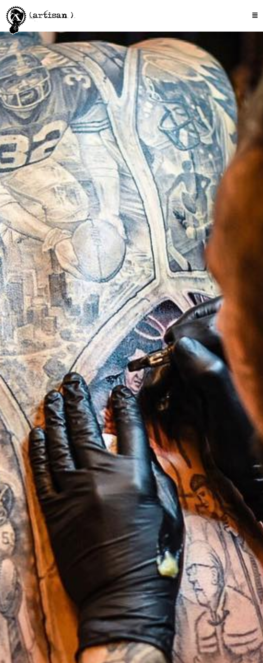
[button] (255, 15)
